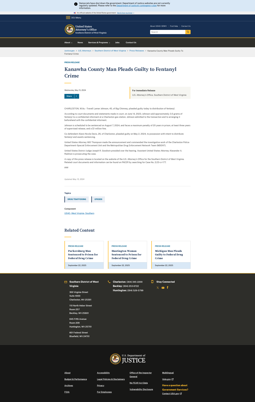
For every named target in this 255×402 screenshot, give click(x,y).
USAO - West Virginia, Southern (79, 213)
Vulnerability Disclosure (141, 389)
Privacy (100, 385)
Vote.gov (168, 379)
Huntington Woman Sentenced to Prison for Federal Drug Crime (127, 254)
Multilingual (168, 373)
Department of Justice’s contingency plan (136, 5)
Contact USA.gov (172, 393)
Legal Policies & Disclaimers (111, 379)
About (67, 373)
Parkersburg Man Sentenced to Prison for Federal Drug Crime (83, 254)
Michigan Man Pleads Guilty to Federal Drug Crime (169, 254)
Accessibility (103, 373)
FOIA (67, 392)
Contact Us (186, 26)
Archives (68, 385)
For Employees (104, 392)
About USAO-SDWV (158, 26)
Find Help (174, 26)
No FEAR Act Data (139, 383)
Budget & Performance (75, 379)
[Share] (71, 96)
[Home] (85, 34)
